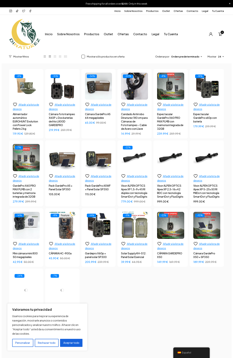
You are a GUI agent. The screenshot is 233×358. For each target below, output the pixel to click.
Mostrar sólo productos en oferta (106, 56)
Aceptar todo (71, 342)
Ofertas (178, 10)
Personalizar (22, 342)
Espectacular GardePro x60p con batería (205, 117)
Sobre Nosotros (133, 10)
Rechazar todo (47, 342)
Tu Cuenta (218, 10)
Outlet (166, 10)
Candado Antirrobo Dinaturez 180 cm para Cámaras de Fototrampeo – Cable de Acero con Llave (134, 121)
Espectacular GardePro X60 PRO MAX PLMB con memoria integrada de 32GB (170, 121)
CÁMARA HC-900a (60, 253)
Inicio (117, 10)
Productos (152, 10)
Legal (205, 10)
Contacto (192, 10)
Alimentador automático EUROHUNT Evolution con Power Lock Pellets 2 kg (25, 121)
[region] (47, 327)
